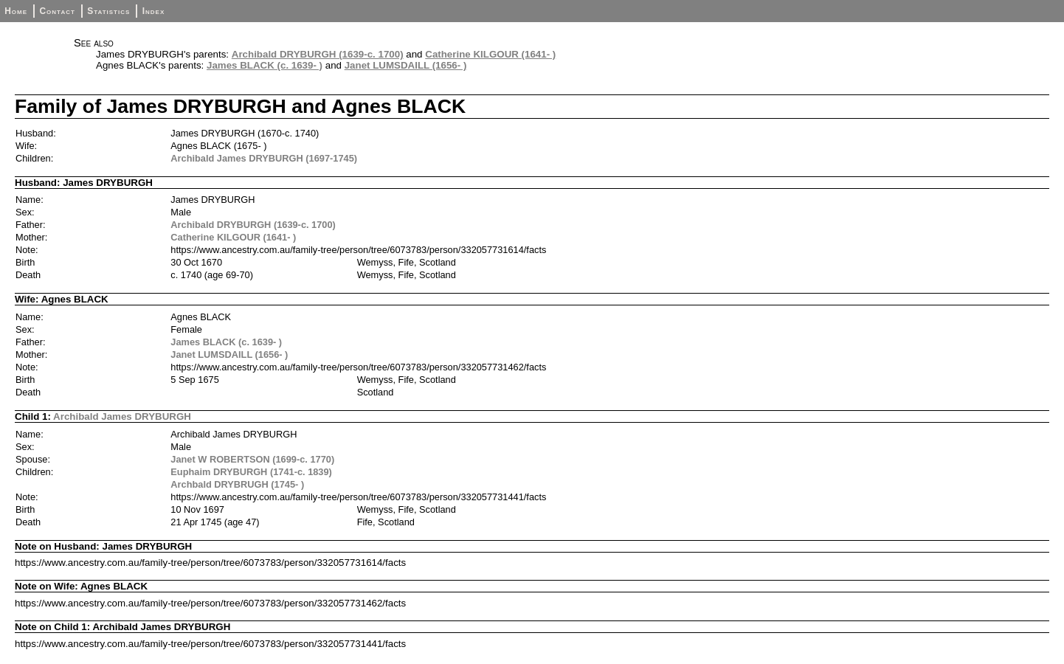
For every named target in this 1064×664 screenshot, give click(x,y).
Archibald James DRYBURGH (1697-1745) (263, 158)
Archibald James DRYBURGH (122, 416)
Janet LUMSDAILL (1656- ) (406, 65)
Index (153, 11)
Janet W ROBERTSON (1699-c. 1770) (252, 459)
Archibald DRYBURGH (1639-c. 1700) (318, 54)
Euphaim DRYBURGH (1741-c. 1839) (251, 471)
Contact (57, 11)
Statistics (108, 11)
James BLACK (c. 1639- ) (264, 65)
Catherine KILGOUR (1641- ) (490, 54)
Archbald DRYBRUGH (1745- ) (237, 484)
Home (15, 11)
